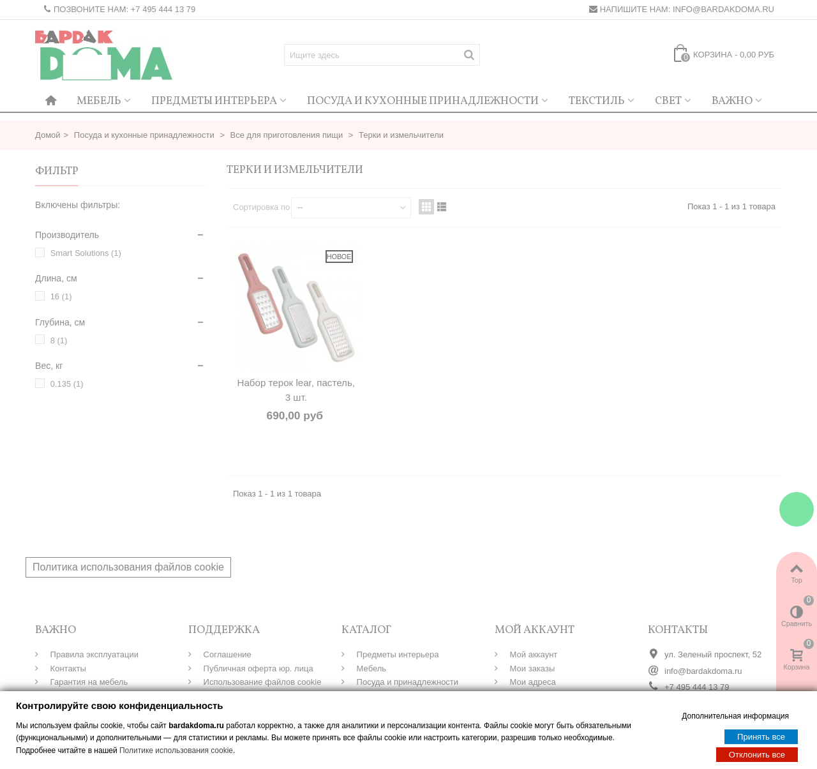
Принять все (761, 736)
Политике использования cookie (176, 749)
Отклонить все (757, 754)
